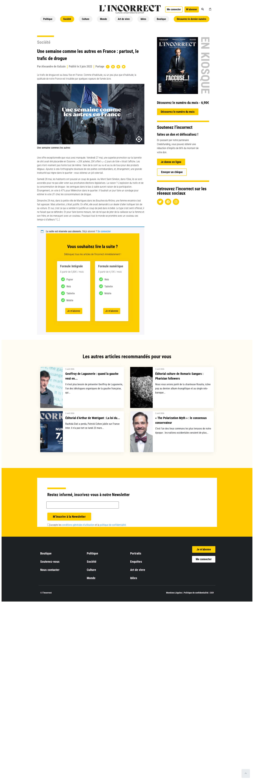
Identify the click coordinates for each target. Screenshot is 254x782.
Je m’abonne (73, 310)
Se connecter (104, 231)
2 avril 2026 (159, 369)
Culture (85, 19)
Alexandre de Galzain (53, 66)
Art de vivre (124, 19)
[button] (202, 9)
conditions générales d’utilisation (78, 524)
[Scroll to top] (246, 773)
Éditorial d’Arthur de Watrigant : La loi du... (92, 418)
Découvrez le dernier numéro (191, 19)
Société (67, 19)
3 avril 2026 (69, 369)
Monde (103, 19)
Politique (47, 19)
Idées (143, 19)
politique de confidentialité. (113, 524)
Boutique (161, 19)
